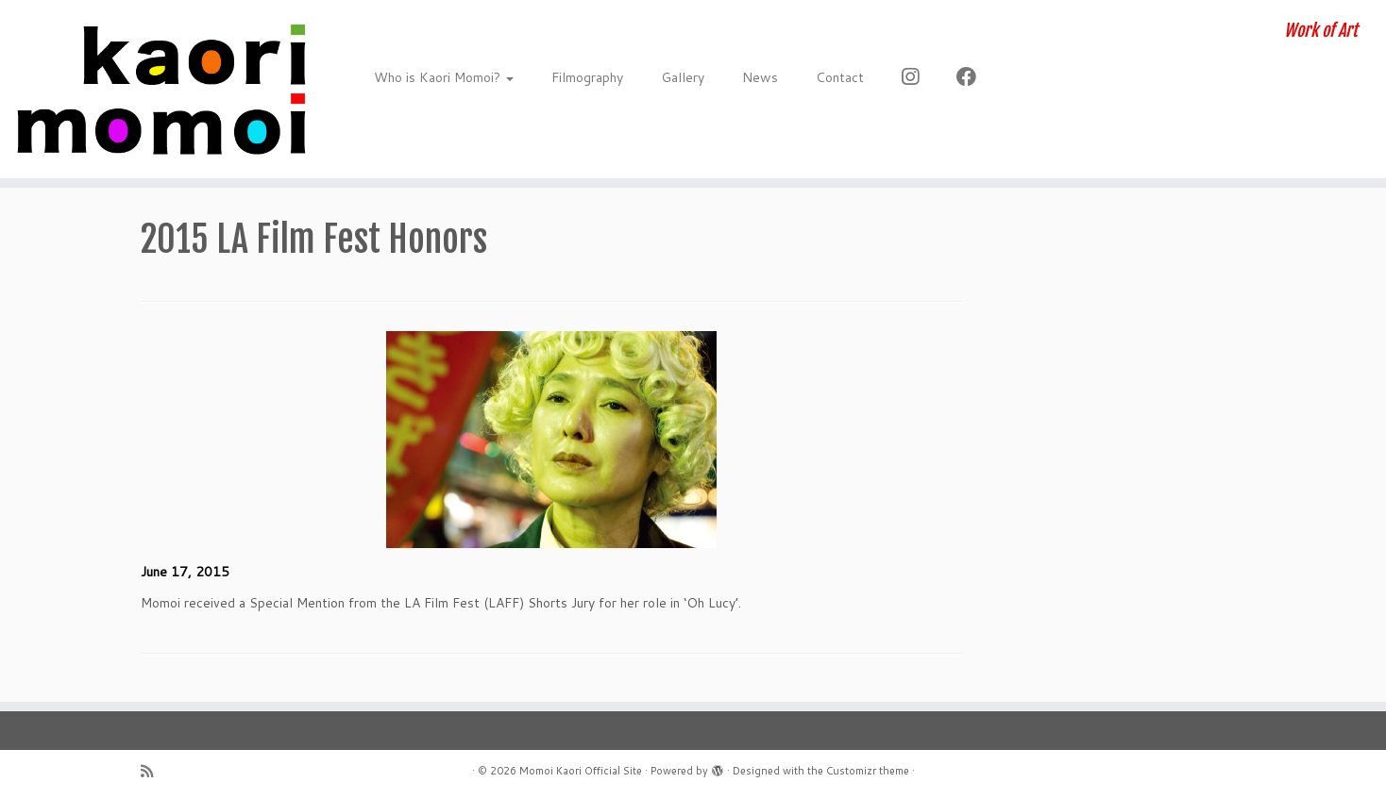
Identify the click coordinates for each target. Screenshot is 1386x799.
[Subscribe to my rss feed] (153, 771)
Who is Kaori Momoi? (444, 77)
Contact (840, 77)
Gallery (682, 77)
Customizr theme (867, 770)
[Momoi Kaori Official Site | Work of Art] (160, 89)
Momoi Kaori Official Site (580, 770)
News (760, 77)
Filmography (587, 77)
